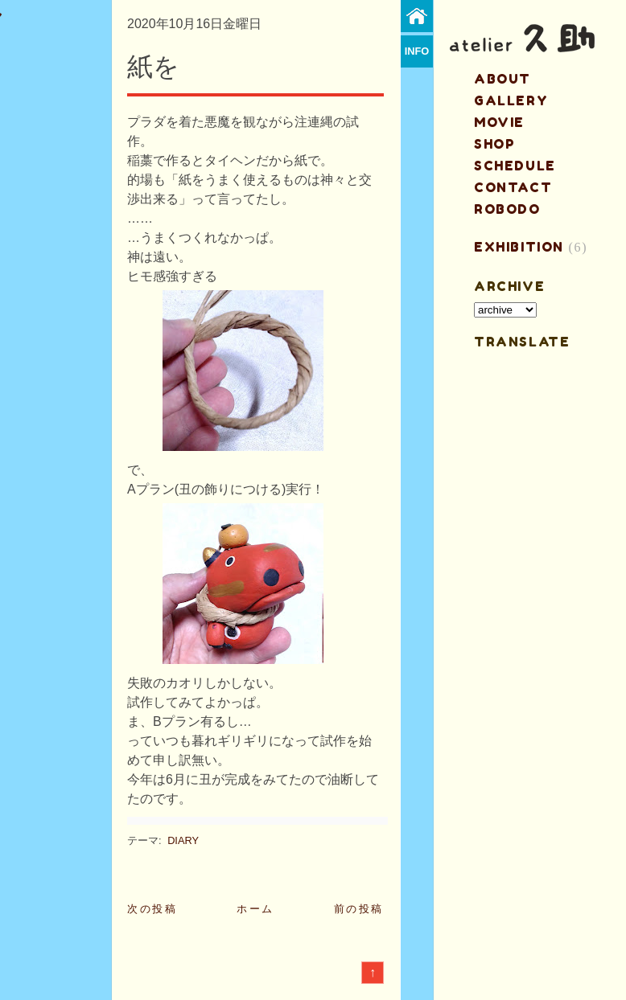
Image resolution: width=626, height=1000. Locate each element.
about (502, 79)
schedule (515, 166)
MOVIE (499, 122)
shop (494, 144)
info (417, 51)
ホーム (255, 909)
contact (513, 187)
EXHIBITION (519, 247)
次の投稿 (152, 909)
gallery (511, 100)
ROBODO (507, 209)
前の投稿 (359, 909)
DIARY (183, 840)
